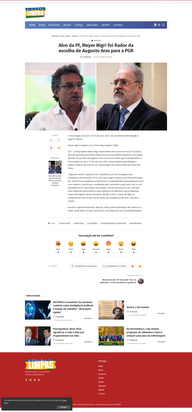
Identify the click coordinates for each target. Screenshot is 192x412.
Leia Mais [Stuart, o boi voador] (162, 316)
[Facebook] (154, 2)
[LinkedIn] (165, 2)
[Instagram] (162, 2)
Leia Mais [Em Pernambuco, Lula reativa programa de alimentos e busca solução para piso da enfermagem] (162, 347)
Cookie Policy (9, 402)
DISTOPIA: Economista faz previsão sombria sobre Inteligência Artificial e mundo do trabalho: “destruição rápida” (73, 309)
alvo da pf (65, 223)
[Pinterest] (160, 2)
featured (93, 223)
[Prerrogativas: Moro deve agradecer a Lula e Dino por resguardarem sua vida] (38, 338)
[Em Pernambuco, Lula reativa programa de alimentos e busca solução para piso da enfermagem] (111, 338)
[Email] (59, 148)
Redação (87, 57)
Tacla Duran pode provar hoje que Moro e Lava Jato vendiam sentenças (55, 180)
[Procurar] (163, 25)
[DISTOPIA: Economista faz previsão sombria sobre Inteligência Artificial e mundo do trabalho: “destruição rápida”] (38, 312)
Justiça (97, 40)
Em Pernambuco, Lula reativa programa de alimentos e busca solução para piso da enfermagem (145, 335)
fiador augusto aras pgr (114, 223)
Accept (29, 407)
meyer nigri (136, 223)
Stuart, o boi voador (138, 309)
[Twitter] (157, 2)
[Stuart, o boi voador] (111, 312)
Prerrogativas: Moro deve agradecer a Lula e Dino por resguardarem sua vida (69, 336)
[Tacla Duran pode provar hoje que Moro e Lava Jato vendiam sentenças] (55, 167)
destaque (79, 223)
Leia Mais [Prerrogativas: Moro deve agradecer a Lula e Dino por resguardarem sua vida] (89, 345)
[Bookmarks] (154, 25)
